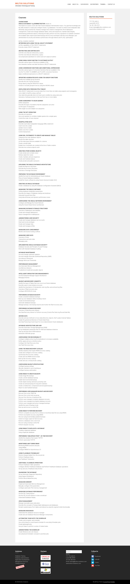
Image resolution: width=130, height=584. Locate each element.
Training (102, 4)
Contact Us (111, 4)
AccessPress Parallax (109, 582)
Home (69, 4)
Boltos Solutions (24, 3)
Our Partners (94, 4)
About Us (75, 4)
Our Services (84, 4)
